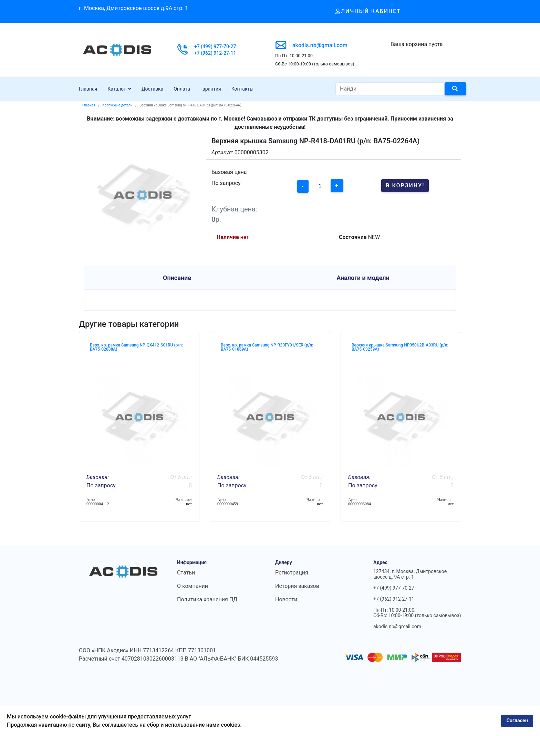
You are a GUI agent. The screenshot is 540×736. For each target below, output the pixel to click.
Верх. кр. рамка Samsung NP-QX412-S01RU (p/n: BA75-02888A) (136, 347)
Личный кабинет (368, 11)
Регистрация (291, 572)
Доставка (152, 89)
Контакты (242, 89)
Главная (88, 89)
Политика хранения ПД (207, 599)
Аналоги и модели (363, 277)
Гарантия (210, 89)
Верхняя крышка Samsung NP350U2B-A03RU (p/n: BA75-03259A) (400, 347)
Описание (177, 277)
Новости (286, 599)
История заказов (297, 586)
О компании (192, 586)
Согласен (517, 721)
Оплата (182, 89)
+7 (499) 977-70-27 (215, 46)
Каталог (116, 89)
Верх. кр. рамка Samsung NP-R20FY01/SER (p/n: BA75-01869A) (267, 347)
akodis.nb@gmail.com (319, 45)
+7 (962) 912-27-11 (215, 53)
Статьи (186, 572)
